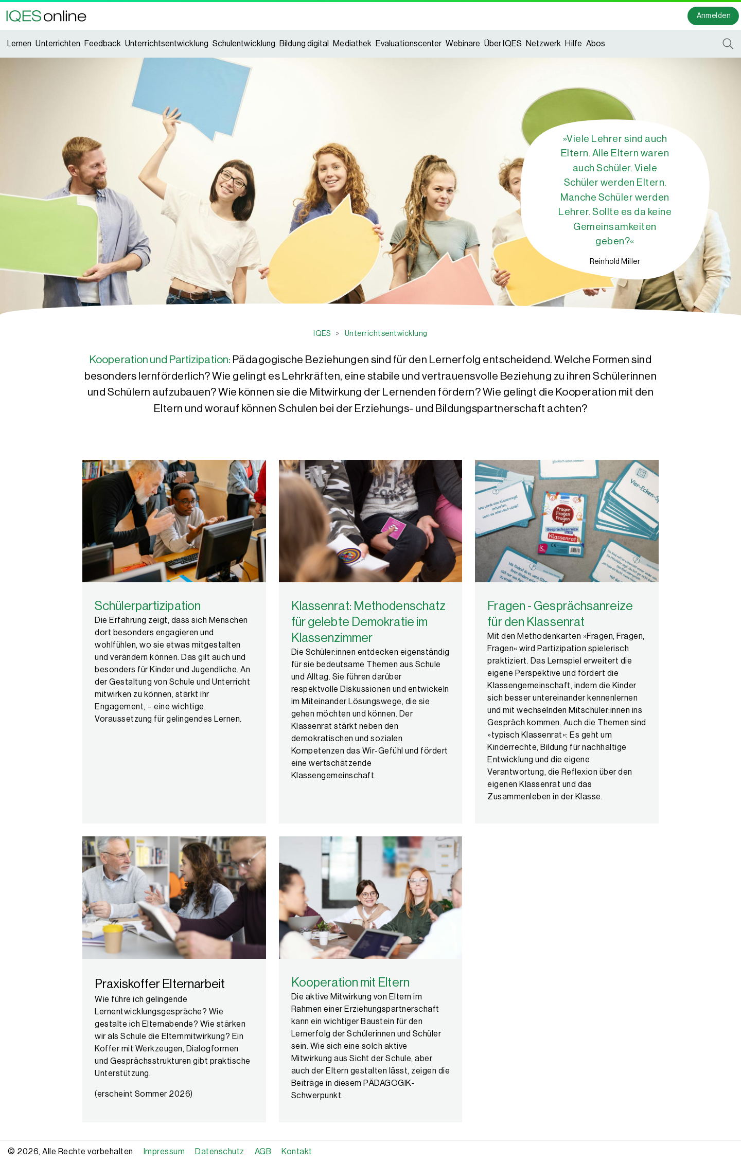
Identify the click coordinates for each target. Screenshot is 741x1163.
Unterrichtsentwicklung (166, 44)
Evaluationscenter (409, 44)
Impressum (164, 1152)
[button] (49, 16)
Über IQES (503, 44)
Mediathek (352, 44)
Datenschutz (219, 1152)
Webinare (463, 44)
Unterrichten (58, 44)
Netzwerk (543, 44)
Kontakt (296, 1152)
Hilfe (573, 44)
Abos (595, 44)
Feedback (102, 44)
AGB (263, 1152)
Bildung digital (304, 44)
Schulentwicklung (244, 44)
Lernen (19, 44)
